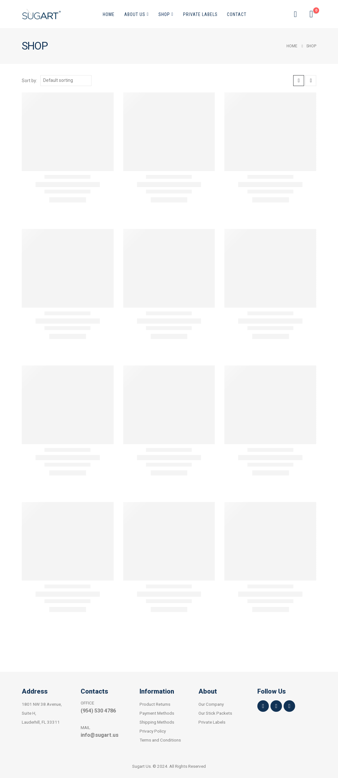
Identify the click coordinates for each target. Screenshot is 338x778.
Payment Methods (157, 713)
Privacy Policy (153, 731)
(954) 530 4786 (98, 711)
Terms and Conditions (160, 740)
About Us (134, 14)
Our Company (211, 704)
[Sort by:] (66, 80)
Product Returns (155, 704)
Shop (164, 14)
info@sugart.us (99, 735)
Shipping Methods (157, 722)
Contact (236, 14)
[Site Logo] (41, 14)
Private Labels (200, 14)
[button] (295, 14)
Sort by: (29, 80)
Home (109, 14)
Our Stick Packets (215, 713)
